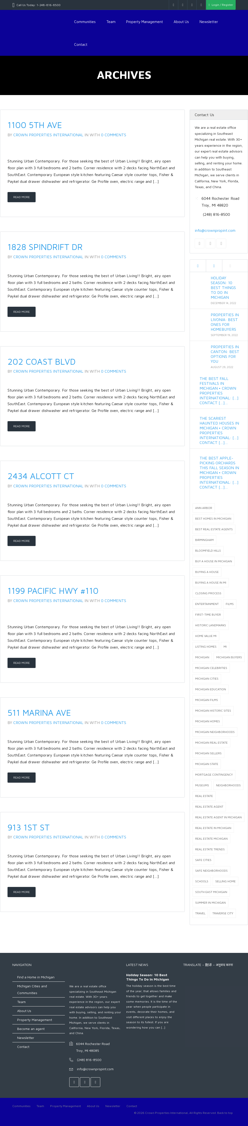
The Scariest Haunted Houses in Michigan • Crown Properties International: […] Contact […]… (219, 430)
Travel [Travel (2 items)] (200, 913)
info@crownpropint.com (215, 230)
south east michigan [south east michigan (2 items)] (211, 892)
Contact (80, 44)
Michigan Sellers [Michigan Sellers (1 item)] (208, 753)
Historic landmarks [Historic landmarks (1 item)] (210, 625)
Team (111, 21)
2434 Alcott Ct (41, 476)
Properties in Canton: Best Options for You (225, 354)
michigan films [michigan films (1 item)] (206, 700)
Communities (85, 21)
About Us (181, 21)
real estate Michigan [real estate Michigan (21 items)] (211, 838)
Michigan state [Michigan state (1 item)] (206, 764)
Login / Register (221, 5)
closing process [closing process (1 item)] (208, 593)
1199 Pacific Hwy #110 (53, 590)
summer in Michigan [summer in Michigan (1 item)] (210, 902)
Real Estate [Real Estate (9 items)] (204, 796)
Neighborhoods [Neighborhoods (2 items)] (228, 785)
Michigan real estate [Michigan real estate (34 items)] (211, 742)
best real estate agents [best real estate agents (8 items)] (214, 529)
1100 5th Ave (35, 125)
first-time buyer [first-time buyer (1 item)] (208, 614)
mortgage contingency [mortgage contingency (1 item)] (214, 774)
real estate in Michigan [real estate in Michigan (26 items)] (213, 828)
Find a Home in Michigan (35, 977)
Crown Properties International (48, 135)
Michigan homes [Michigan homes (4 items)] (207, 721)
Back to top (225, 1113)
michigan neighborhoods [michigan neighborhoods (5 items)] (215, 732)
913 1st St (29, 827)
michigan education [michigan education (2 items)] (210, 689)
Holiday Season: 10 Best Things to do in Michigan (223, 287)
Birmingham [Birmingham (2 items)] (204, 540)
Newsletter (209, 21)
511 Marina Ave (39, 712)
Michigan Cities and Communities (32, 989)
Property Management (144, 21)
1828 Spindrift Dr (45, 247)
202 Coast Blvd (42, 361)
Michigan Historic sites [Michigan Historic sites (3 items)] (213, 710)
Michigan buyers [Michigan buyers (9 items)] (229, 657)
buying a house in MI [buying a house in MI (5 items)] (210, 582)
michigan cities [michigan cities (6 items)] (206, 678)
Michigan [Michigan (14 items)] (202, 657)
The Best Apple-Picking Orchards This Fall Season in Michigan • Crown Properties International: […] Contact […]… (219, 472)
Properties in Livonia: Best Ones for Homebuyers (225, 322)
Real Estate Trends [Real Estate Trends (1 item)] (210, 849)
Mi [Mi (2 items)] (225, 646)
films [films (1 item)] (230, 604)
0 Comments (113, 135)
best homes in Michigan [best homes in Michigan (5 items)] (213, 518)
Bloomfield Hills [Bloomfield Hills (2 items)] (208, 550)
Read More (21, 197)
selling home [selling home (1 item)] (225, 881)
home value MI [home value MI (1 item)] (206, 636)
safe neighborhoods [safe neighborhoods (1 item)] (211, 870)
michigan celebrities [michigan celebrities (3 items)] (211, 668)
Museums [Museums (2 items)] (202, 785)
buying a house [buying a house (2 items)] (207, 572)
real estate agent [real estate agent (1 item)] (209, 806)
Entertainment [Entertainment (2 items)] (207, 604)
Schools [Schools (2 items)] (201, 881)
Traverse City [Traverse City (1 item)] (222, 913)
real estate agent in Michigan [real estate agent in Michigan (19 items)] (218, 817)
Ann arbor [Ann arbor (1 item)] (203, 508)
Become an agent (31, 1029)
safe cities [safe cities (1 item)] (203, 860)
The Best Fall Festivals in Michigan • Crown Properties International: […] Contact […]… (219, 390)
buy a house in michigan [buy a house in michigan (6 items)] (213, 561)
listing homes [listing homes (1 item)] (206, 646)
